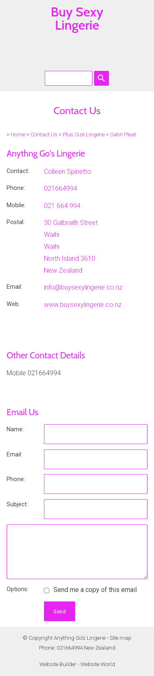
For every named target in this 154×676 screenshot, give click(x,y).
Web (12, 304)
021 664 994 (62, 206)
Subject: (17, 504)
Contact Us (43, 134)
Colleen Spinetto (67, 171)
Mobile (15, 205)
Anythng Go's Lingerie (80, 638)
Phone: (16, 479)
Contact (17, 171)
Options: (17, 589)
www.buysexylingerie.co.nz (83, 305)
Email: (14, 454)
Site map (120, 638)
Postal (15, 222)
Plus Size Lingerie (84, 134)
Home (18, 134)
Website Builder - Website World (77, 664)
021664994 (60, 188)
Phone (15, 188)
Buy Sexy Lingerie (77, 18)
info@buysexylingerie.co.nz (83, 287)
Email (14, 286)
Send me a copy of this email (90, 590)
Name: (15, 429)
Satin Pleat (123, 134)
